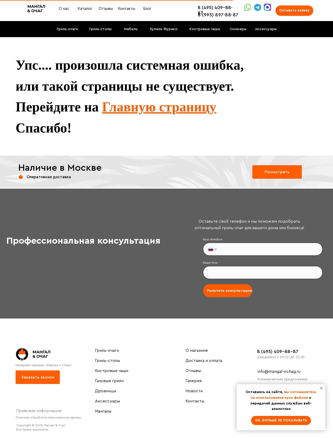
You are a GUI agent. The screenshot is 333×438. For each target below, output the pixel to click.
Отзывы (193, 371)
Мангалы (103, 411)
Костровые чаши (111, 371)
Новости (194, 391)
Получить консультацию (231, 289)
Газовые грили (109, 381)
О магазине (196, 350)
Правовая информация (38, 411)
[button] (294, 10)
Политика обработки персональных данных (48, 417)
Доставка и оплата (203, 361)
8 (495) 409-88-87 (277, 351)
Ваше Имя (213, 263)
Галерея (193, 381)
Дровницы (105, 391)
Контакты (194, 401)
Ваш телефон (215, 241)
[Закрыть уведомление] (321, 388)
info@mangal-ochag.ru (279, 371)
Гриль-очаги (107, 350)
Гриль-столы (107, 361)
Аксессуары (107, 401)
